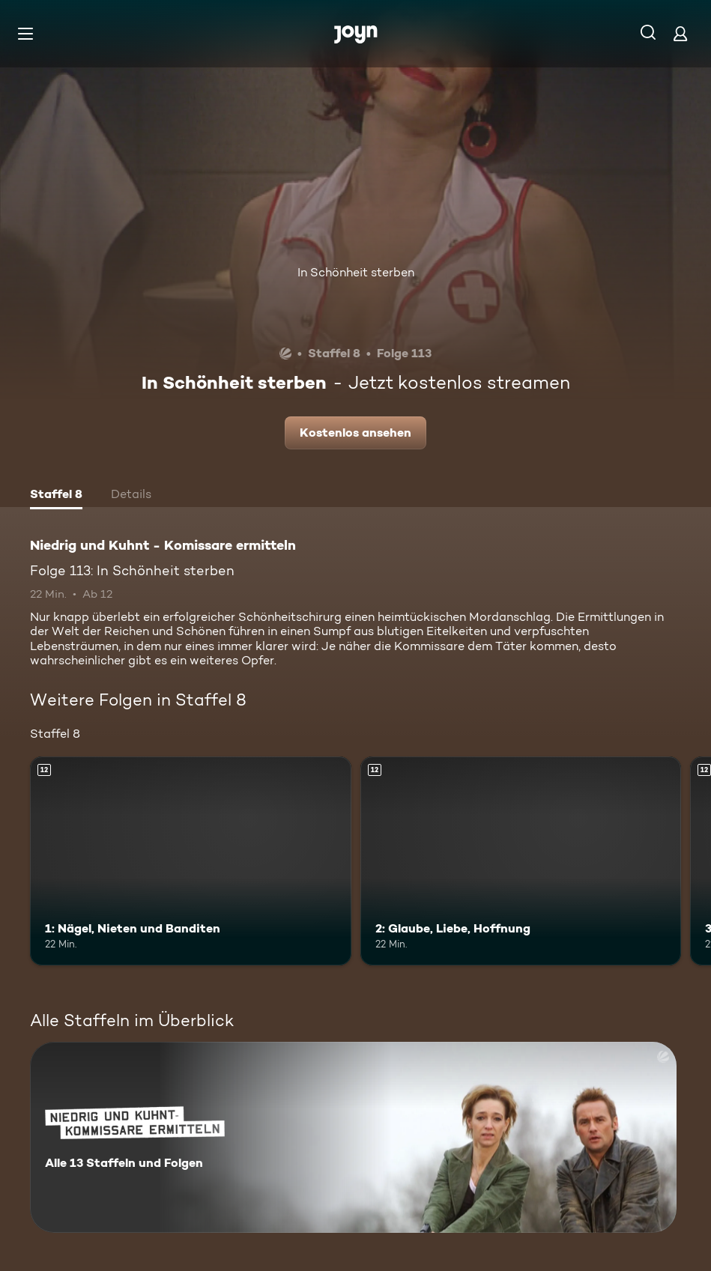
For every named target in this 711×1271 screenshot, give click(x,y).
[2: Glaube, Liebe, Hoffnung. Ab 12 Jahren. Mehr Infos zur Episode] (521, 860)
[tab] (56, 495)
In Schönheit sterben (355, 272)
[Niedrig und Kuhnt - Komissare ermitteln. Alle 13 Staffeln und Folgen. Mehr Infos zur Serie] (353, 1137)
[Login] (680, 33)
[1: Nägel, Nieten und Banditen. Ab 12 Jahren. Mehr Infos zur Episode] (190, 860)
